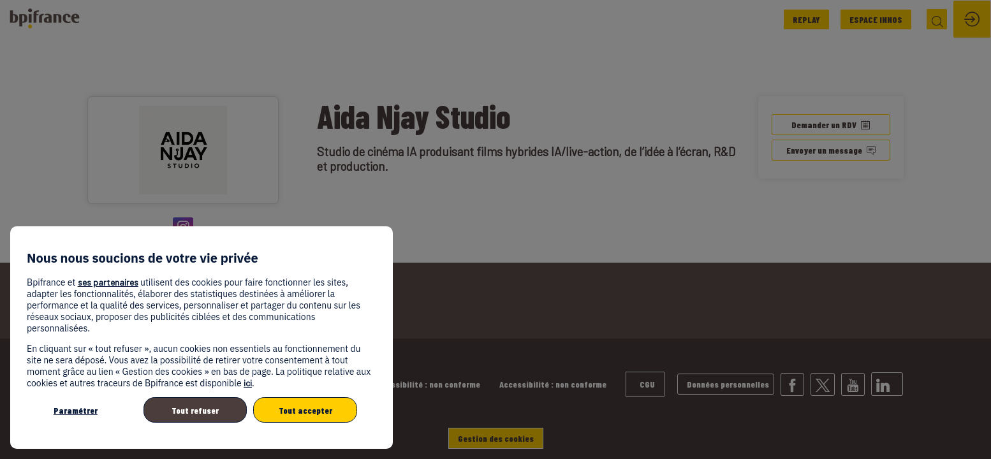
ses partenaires (108, 282)
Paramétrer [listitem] (76, 410)
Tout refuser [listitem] (195, 410)
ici (248, 382)
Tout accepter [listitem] (305, 410)
